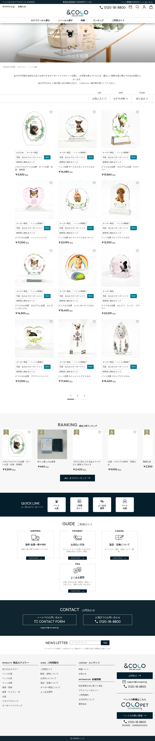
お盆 (4, 696)
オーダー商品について (50, 687)
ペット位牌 (7, 683)
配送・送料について (49, 674)
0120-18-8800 (114, 7)
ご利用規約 (84, 695)
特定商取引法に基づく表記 (90, 686)
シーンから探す (65, 20)
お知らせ (22, 6)
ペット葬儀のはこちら (137, 2)
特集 (83, 20)
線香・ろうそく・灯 (11, 692)
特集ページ (84, 669)
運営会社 (83, 704)
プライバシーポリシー (89, 690)
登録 (105, 643)
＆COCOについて (87, 699)
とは (8, 6)
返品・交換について (49, 683)
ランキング (98, 20)
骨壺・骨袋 (7, 687)
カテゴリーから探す (40, 20)
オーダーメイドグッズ (12, 705)
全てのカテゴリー (10, 669)
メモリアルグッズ (10, 701)
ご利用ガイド (118, 20)
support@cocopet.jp (49, 627)
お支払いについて (48, 678)
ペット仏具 (7, 678)
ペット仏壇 (7, 674)
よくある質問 (46, 692)
